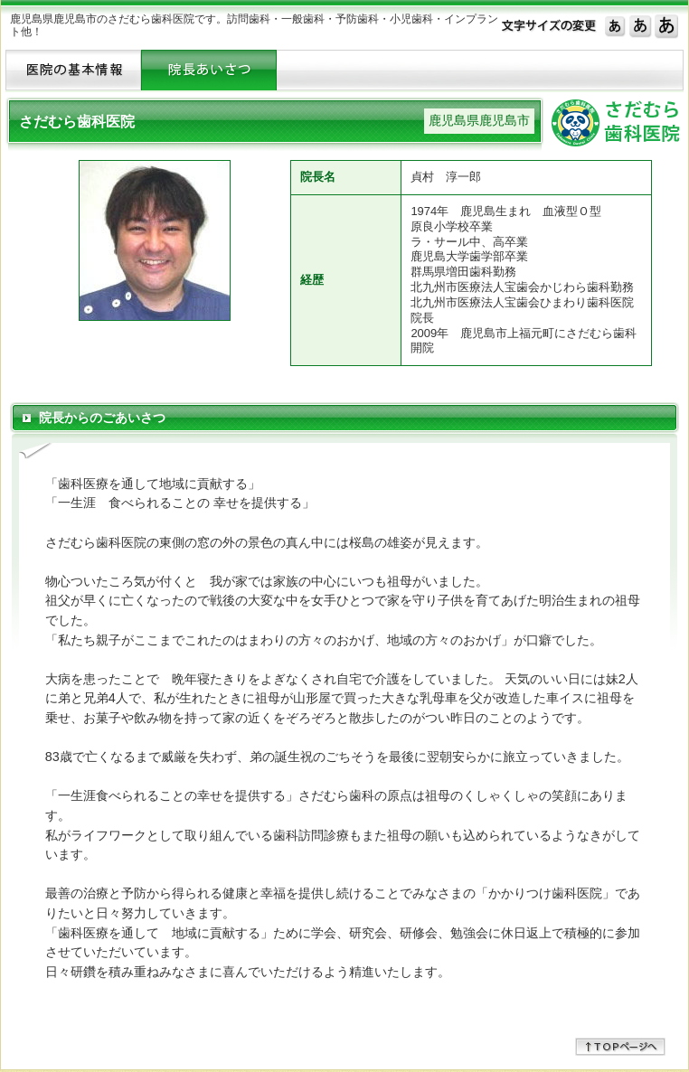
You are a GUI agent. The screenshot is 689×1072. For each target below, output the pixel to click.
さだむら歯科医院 (77, 121)
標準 (615, 25)
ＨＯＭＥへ (73, 70)
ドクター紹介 (209, 70)
